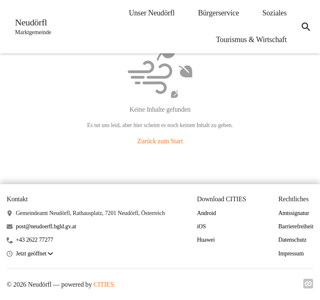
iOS (201, 226)
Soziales (274, 13)
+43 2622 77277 (34, 240)
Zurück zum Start (159, 141)
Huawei (206, 240)
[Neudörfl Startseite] (30, 27)
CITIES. (104, 284)
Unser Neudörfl (152, 13)
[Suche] (306, 26)
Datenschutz (292, 240)
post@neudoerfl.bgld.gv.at (46, 226)
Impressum (291, 253)
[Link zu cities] (308, 284)
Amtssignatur (293, 213)
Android (206, 213)
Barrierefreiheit (295, 226)
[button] (34, 254)
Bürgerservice (218, 13)
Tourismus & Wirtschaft (251, 39)
